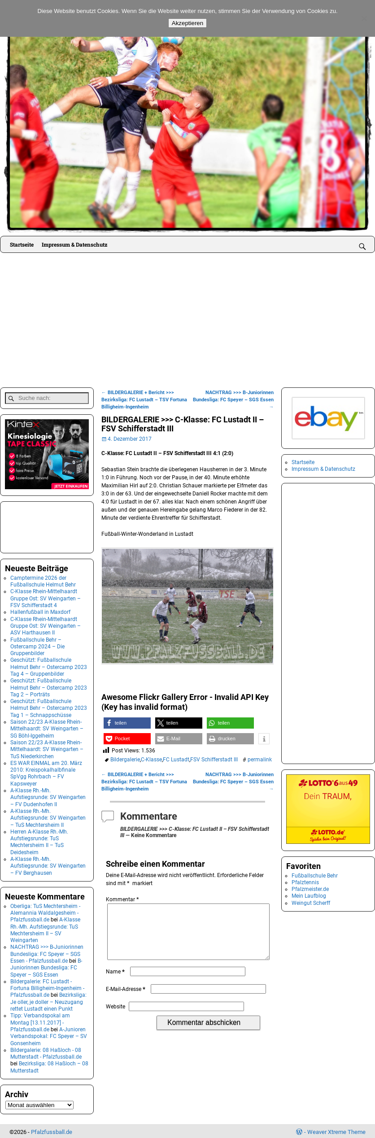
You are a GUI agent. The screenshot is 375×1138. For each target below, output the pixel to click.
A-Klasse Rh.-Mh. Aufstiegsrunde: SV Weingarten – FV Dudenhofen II (48, 796)
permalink (260, 759)
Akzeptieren (187, 23)
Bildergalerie (125, 759)
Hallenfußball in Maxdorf (40, 610)
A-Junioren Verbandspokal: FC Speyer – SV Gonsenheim (48, 1035)
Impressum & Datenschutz (74, 244)
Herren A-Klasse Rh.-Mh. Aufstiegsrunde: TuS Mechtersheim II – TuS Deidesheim (39, 840)
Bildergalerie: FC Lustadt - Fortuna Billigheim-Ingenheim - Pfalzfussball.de (47, 987)
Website (115, 1017)
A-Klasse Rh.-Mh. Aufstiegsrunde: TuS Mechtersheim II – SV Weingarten (45, 928)
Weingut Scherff (311, 903)
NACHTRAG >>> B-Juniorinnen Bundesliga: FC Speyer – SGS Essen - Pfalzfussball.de (46, 952)
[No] (363, 18)
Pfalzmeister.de (310, 889)
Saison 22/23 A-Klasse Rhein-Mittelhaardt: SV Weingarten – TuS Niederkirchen (46, 748)
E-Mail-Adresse (126, 1000)
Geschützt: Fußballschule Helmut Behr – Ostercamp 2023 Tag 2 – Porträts (48, 686)
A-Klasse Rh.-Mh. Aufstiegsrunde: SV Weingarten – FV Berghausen (48, 864)
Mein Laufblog (309, 896)
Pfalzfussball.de (51, 1130)
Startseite (22, 244)
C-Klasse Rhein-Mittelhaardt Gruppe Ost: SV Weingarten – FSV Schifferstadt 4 (45, 596)
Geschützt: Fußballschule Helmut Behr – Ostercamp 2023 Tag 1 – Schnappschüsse (48, 706)
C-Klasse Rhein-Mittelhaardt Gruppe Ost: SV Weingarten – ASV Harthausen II (45, 624)
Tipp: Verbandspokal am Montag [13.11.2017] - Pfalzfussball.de (40, 1021)
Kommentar (123, 899)
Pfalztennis (305, 882)
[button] (127, 723)
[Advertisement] (187, 320)
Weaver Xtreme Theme (336, 1130)
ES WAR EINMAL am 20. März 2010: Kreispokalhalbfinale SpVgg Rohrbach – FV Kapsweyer (46, 771)
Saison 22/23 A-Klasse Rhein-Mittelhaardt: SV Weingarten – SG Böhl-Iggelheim (46, 727)
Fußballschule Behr (315, 876)
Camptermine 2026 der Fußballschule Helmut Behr (43, 579)
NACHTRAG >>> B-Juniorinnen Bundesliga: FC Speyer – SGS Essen (233, 400)
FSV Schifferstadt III (214, 759)
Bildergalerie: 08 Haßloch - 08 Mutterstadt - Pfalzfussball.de (46, 1051)
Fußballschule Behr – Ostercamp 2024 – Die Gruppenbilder (37, 644)
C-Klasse (151, 759)
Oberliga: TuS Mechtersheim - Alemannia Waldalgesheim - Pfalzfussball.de (45, 911)
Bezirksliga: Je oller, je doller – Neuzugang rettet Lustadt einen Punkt (48, 1000)
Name (116, 982)
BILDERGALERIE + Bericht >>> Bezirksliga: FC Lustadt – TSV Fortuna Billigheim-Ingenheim (144, 400)
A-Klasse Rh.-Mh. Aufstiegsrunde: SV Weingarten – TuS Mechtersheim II (48, 816)
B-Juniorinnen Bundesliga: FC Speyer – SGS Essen (46, 966)
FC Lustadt (176, 759)
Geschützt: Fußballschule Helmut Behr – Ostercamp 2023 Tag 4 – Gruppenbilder (48, 665)
